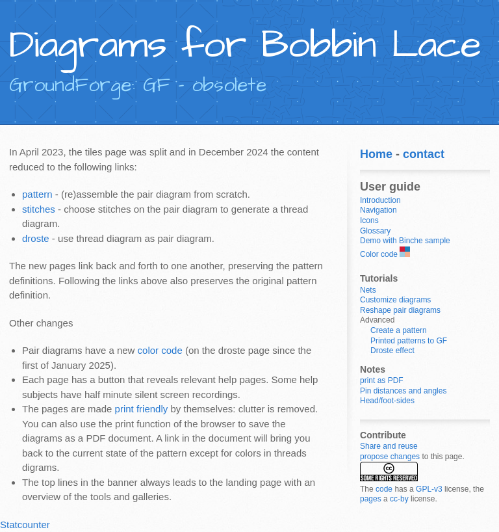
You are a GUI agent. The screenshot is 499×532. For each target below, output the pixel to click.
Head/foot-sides (387, 400)
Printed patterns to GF (408, 340)
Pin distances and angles (403, 390)
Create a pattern (398, 330)
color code (160, 350)
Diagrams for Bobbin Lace (245, 45)
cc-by (399, 498)
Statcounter (25, 524)
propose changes (390, 456)
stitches (38, 209)
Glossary (375, 230)
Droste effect (392, 350)
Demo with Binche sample (405, 240)
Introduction (380, 200)
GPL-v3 (429, 489)
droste (35, 238)
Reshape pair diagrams (400, 310)
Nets (368, 290)
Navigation (378, 210)
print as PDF (381, 380)
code (384, 489)
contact (423, 154)
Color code (379, 254)
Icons (369, 220)
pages (370, 498)
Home (376, 154)
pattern (37, 194)
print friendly (141, 408)
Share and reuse (389, 446)
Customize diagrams (395, 299)
